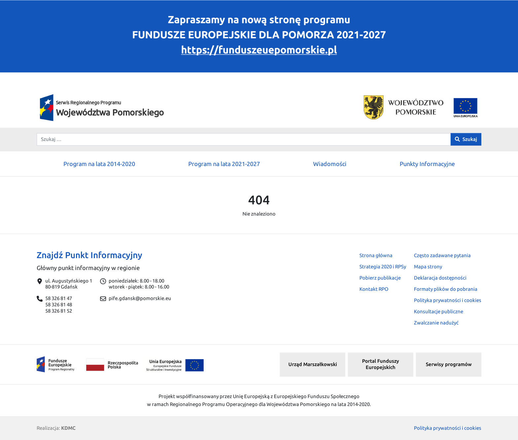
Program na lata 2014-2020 (99, 163)
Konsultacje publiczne (438, 311)
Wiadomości (330, 163)
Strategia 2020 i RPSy (382, 266)
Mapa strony (428, 266)
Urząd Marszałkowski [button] (312, 364)
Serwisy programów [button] (449, 364)
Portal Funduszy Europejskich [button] (380, 364)
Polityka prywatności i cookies (447, 300)
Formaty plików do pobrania (445, 289)
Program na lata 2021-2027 (224, 163)
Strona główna (375, 255)
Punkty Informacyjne (427, 163)
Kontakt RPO (373, 289)
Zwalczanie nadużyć (436, 322)
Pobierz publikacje (380, 278)
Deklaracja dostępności (440, 278)
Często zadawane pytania (442, 255)
